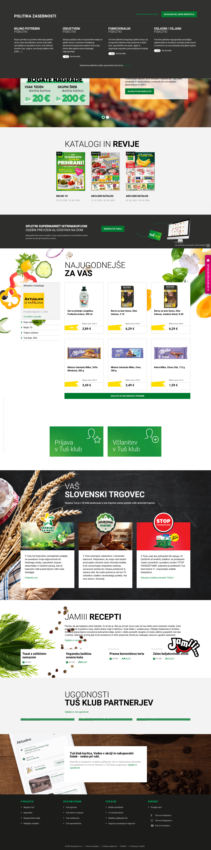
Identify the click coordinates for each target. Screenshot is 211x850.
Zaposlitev (28, 839)
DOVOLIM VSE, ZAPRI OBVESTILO (179, 14)
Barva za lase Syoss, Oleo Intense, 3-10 (124, 312)
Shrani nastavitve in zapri (147, 14)
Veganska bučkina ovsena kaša (78, 681)
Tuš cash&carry (72, 844)
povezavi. (127, 65)
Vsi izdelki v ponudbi (32, 316)
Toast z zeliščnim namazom (34, 681)
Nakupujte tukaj (113, 229)
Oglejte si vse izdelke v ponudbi (127, 396)
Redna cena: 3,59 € (89, 324)
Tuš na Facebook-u (163, 841)
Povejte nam (156, 833)
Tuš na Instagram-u (163, 846)
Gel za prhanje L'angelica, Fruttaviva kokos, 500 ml (80, 312)
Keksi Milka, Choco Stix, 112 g (169, 367)
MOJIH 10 (62, 195)
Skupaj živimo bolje (31, 844)
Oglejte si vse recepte (75, 666)
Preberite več (31, 603)
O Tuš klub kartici (115, 839)
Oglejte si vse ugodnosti (77, 738)
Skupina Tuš (28, 833)
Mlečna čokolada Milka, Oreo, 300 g (126, 369)
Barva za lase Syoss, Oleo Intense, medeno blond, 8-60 (168, 312)
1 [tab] (103, 117)
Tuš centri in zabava (74, 839)
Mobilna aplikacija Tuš (118, 844)
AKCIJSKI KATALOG (102, 195)
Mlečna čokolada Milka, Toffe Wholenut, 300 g (82, 369)
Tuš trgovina (71, 833)
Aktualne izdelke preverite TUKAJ (157, 603)
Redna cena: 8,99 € (133, 324)
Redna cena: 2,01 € (176, 380)
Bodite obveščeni (115, 833)
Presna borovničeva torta (126, 679)
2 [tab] (107, 117)
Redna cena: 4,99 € (89, 380)
